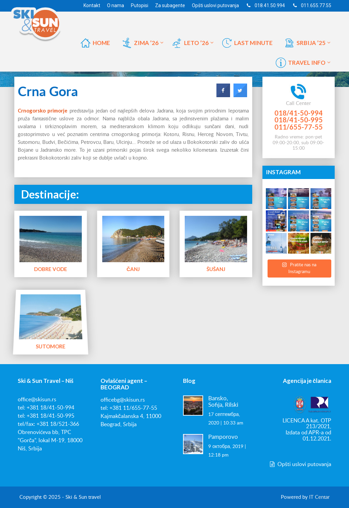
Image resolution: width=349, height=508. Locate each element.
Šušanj (216, 269)
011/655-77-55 (298, 127)
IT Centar (319, 497)
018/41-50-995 (298, 120)
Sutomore (50, 346)
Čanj (133, 269)
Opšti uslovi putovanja (300, 464)
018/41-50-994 (298, 113)
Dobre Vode (50, 269)
